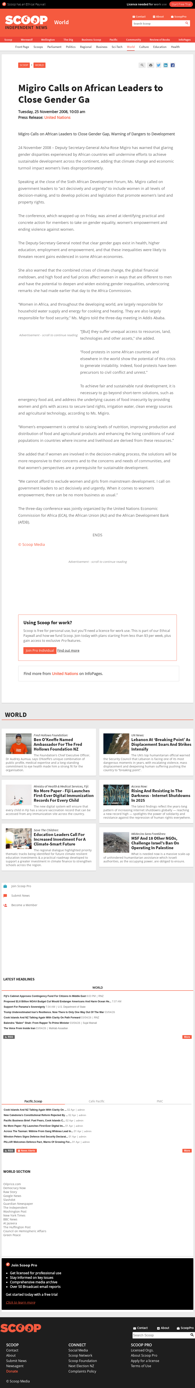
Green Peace (12, 1235)
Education (159, 47)
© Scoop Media (18, 1381)
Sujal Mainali (90, 1022)
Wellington (48, 39)
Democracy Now (14, 1188)
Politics (70, 47)
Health (175, 47)
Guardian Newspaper (18, 1204)
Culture (144, 47)
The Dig (68, 39)
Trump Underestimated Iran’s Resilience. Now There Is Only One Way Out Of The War (54, 1012)
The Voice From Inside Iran (19, 1028)
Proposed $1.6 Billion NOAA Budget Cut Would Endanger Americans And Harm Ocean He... (57, 1001)
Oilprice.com (12, 1184)
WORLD (16, 715)
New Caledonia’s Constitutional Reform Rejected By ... (36, 1115)
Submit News (16, 1360)
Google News (12, 1196)
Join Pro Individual (40, 650)
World (131, 47)
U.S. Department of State (72, 1006)
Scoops (38, 47)
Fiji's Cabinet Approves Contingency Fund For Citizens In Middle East (45, 996)
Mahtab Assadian (58, 1028)
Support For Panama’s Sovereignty (24, 1006)
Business (101, 47)
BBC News (10, 1219)
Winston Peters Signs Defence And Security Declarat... (36, 1136)
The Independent (15, 1207)
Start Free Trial (181, 4)
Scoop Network (80, 1355)
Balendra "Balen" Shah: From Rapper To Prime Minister (36, 1022)
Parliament (54, 47)
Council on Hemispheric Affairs (24, 1231)
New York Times (14, 1215)
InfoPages (185, 39)
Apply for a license (145, 1360)
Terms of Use (141, 1366)
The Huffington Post (17, 1227)
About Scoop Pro (144, 1355)
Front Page (22, 47)
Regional (86, 47)
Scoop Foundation (82, 1360)
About (11, 1355)
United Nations (57, 117)
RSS (9, 1037)
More (187, 1037)
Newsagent (15, 1366)
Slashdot (9, 1200)
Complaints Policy (82, 1371)
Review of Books (160, 39)
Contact (12, 1350)
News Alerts (26, 1150)
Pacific (113, 39)
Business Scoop (91, 39)
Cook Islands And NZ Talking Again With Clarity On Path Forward (42, 1017)
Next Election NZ (81, 1366)
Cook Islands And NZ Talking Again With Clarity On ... (35, 1109)
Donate (12, 1371)
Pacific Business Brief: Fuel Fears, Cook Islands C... (34, 1120)
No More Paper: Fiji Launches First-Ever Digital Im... (34, 1125)
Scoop (8, 39)
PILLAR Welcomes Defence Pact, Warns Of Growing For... (38, 1142)
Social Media (78, 1350)
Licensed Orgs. (142, 1350)
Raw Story (10, 1192)
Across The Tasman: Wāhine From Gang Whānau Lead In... (38, 1131)
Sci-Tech (117, 47)
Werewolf (26, 39)
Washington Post (14, 1211)
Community (133, 39)
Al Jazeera (10, 1223)
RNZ (101, 996)
